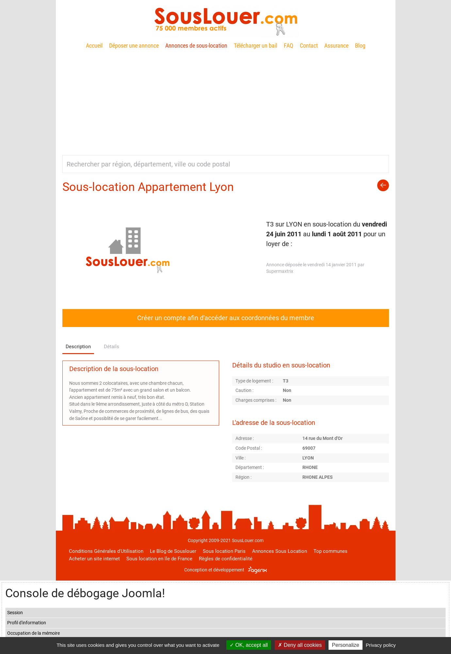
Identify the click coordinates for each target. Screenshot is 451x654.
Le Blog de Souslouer (173, 551)
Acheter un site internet (94, 559)
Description (78, 347)
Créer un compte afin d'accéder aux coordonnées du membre (225, 318)
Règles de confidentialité (225, 559)
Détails (111, 347)
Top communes (330, 551)
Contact (309, 45)
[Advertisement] (225, 99)
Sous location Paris (224, 551)
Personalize (345, 645)
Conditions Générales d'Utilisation (106, 551)
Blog (360, 45)
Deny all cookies (300, 645)
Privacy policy (381, 645)
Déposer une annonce (134, 45)
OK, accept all (249, 645)
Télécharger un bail (255, 45)
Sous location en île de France (159, 559)
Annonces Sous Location (279, 551)
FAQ (288, 45)
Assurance (336, 45)
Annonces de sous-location (196, 45)
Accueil (94, 45)
